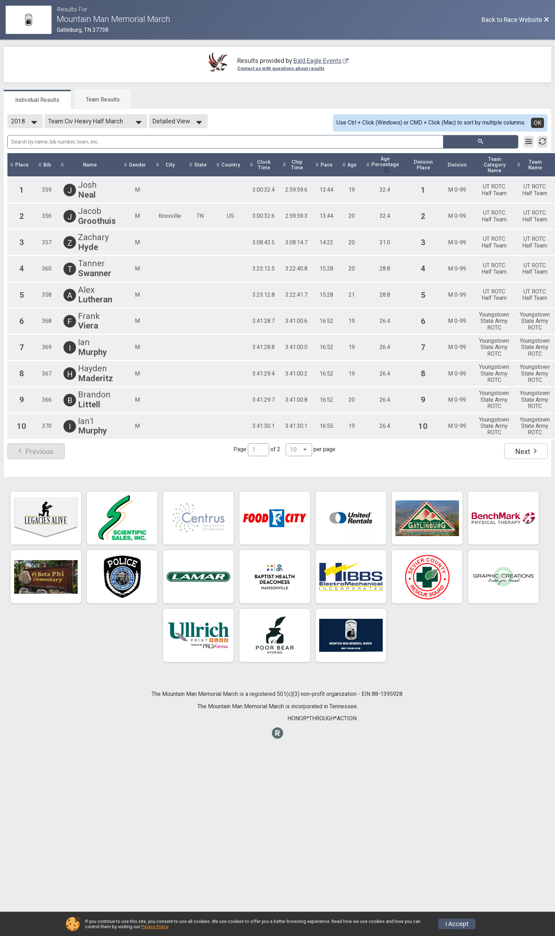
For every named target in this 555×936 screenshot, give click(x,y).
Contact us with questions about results (280, 68)
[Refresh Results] (542, 142)
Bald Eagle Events (317, 60)
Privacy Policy (154, 926)
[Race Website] (31, 20)
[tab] (37, 99)
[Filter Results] (529, 142)
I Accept (457, 924)
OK (537, 123)
